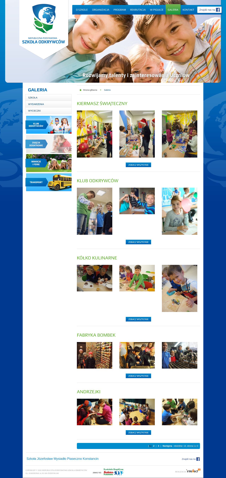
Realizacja (188, 472)
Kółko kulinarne (97, 257)
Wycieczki (34, 110)
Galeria (173, 9)
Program (120, 9)
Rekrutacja (138, 9)
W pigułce (156, 9)
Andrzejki (88, 391)
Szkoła (32, 97)
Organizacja (100, 9)
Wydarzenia (36, 104)
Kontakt (188, 9)
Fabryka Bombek (96, 335)
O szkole (82, 9)
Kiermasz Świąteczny (102, 103)
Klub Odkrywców (97, 180)
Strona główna (90, 90)
